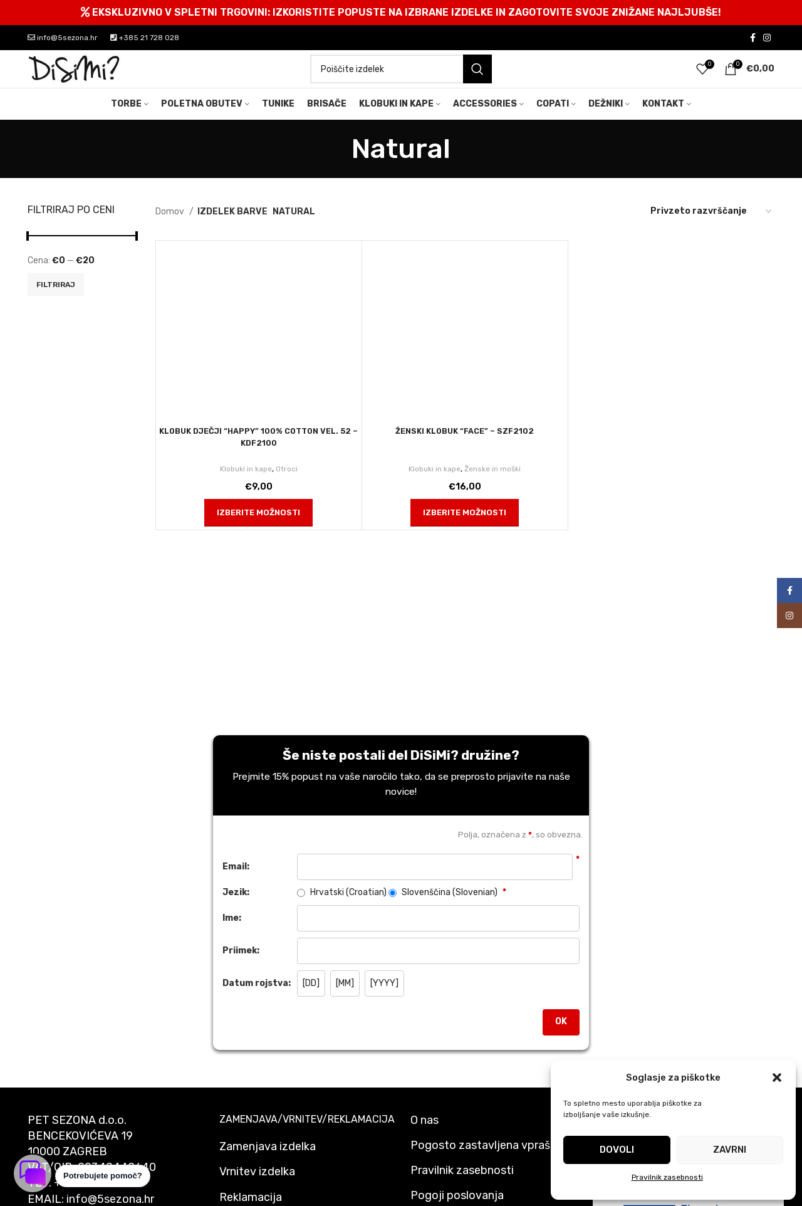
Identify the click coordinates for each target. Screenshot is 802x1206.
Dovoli (617, 1149)
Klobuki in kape (245, 488)
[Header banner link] (401, 12)
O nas (424, 1140)
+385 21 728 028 (144, 38)
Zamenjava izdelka (267, 1166)
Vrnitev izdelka (257, 1191)
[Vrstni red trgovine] (711, 232)
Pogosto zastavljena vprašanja (491, 1165)
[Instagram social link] (766, 38)
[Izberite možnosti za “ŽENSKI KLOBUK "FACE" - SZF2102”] (464, 533)
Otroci (289, 488)
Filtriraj (55, 304)
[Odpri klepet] (33, 1173)
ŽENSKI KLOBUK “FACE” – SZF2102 (465, 451)
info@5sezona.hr (63, 38)
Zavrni (729, 1149)
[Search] (401, 79)
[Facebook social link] (752, 38)
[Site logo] (75, 79)
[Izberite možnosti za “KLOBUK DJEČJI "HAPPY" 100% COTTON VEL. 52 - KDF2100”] (258, 533)
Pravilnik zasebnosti (667, 1177)
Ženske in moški (496, 488)
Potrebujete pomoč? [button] (102, 1175)
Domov (170, 231)
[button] (777, 1077)
